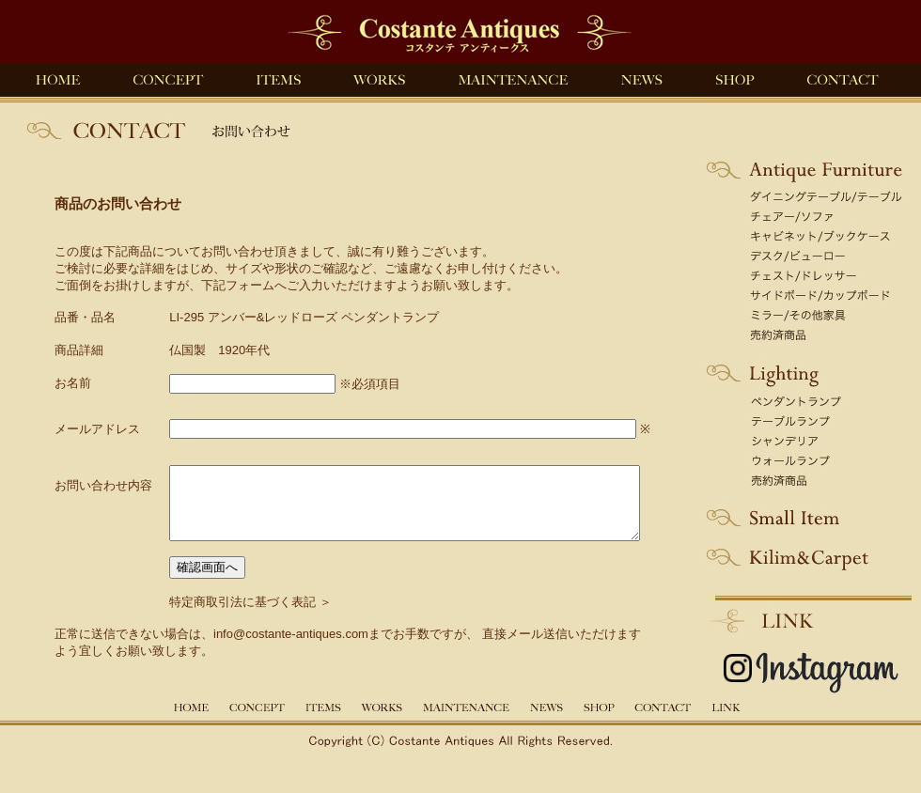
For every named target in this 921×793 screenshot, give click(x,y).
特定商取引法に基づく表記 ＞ (227, 616)
